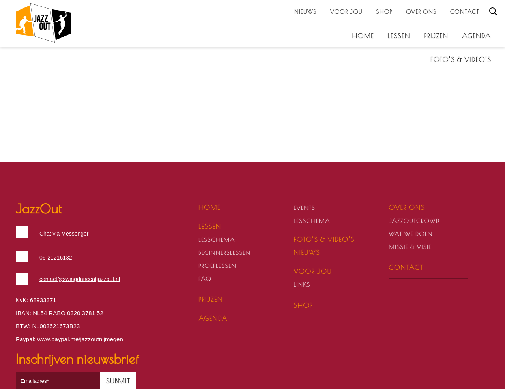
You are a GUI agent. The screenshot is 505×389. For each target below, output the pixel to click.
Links (302, 284)
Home (363, 36)
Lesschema (216, 239)
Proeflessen (217, 265)
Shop (384, 12)
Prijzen (436, 36)
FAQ (204, 278)
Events (304, 207)
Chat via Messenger (64, 233)
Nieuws (305, 12)
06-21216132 (55, 257)
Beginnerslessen (224, 252)
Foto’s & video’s (460, 60)
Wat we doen (411, 233)
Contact (464, 12)
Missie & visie (410, 246)
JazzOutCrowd (414, 220)
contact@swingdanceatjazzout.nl (79, 279)
